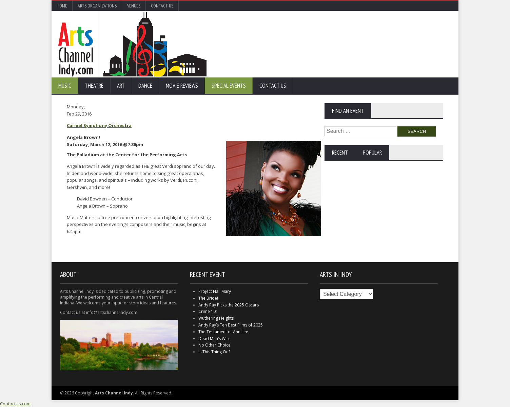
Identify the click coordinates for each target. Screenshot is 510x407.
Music (64, 85)
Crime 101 (208, 311)
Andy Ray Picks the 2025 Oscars (228, 305)
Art (121, 85)
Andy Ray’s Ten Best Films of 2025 (230, 325)
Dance (145, 85)
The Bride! (208, 298)
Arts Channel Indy (132, 44)
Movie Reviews (182, 85)
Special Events (229, 85)
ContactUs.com (15, 404)
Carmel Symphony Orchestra (99, 125)
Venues (133, 6)
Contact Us (162, 6)
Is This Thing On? (214, 352)
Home (62, 6)
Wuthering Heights (216, 318)
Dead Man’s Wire (214, 338)
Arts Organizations (97, 6)
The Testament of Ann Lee (223, 332)
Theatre (94, 85)
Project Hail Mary (214, 291)
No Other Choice (214, 345)
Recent (340, 152)
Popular (372, 152)
